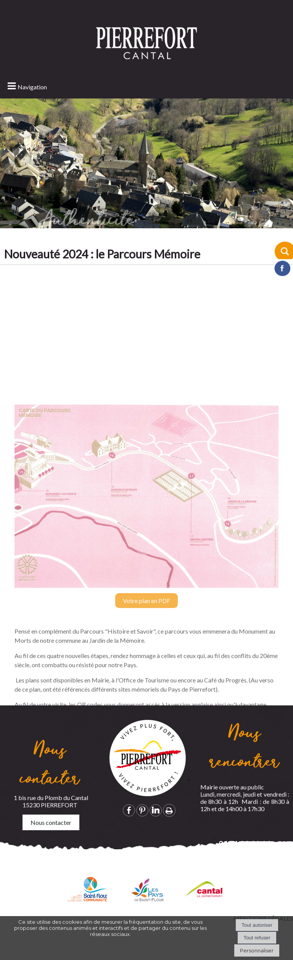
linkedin (156, 810)
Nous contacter (51, 822)
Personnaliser (257, 950)
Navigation (32, 86)
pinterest (142, 810)
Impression (169, 810)
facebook (129, 810)
